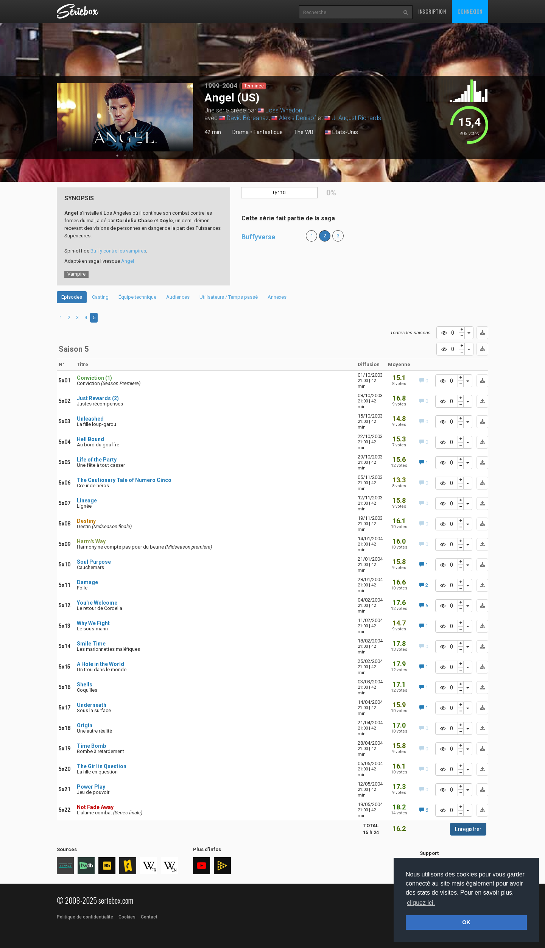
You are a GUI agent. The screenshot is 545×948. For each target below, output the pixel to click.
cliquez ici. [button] (421, 903)
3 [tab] (132, 155)
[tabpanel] (125, 117)
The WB (303, 132)
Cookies (126, 917)
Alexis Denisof (297, 118)
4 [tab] (85, 317)
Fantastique (268, 132)
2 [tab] (125, 155)
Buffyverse (258, 237)
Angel (127, 261)
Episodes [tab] (71, 297)
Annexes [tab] (277, 297)
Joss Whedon (283, 110)
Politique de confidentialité (85, 917)
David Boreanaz (248, 118)
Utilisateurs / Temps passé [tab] (228, 297)
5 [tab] (94, 317)
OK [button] (466, 922)
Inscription (432, 11)
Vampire (76, 274)
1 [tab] (117, 155)
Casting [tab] (100, 297)
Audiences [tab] (178, 297)
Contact (149, 917)
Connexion (470, 11)
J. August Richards (356, 118)
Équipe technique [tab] (137, 297)
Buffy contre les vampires (118, 251)
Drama (240, 132)
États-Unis (341, 132)
